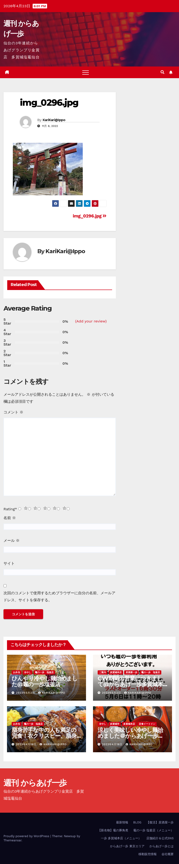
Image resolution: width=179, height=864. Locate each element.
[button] (162, 72)
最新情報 (122, 822)
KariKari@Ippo (54, 120)
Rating (10, 509)
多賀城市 (114, 724)
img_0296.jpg (49, 102)
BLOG (137, 822)
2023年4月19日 (27, 744)
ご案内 (102, 672)
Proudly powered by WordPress (26, 836)
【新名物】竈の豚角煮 (113, 830)
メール (11, 540)
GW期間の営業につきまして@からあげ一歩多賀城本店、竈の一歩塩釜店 (130, 684)
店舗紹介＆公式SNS (160, 838)
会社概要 (168, 854)
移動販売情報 (147, 854)
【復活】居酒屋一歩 (160, 822)
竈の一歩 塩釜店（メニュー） (153, 830)
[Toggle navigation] (85, 72)
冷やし (27, 672)
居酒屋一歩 (131, 672)
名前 (9, 518)
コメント (13, 412)
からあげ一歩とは (161, 846)
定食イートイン (147, 724)
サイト (9, 563)
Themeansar (12, 840)
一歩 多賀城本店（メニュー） (121, 838)
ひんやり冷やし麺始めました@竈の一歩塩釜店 (45, 681)
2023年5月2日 (26, 692)
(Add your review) (91, 321)
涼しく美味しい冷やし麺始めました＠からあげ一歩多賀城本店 (130, 736)
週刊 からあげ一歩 (35, 783)
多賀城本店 (116, 672)
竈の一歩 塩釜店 (44, 672)
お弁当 (16, 672)
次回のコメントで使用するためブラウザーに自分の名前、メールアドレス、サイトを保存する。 (59, 596)
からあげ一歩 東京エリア (127, 846)
